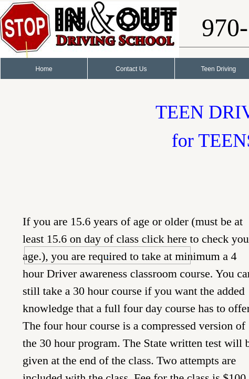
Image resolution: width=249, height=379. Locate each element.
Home (44, 69)
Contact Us (131, 69)
